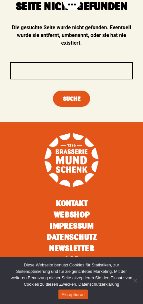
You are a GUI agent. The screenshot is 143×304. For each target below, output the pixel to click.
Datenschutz (71, 237)
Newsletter (71, 248)
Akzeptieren (73, 294)
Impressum (71, 226)
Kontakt (71, 203)
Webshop (71, 215)
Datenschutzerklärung (98, 284)
